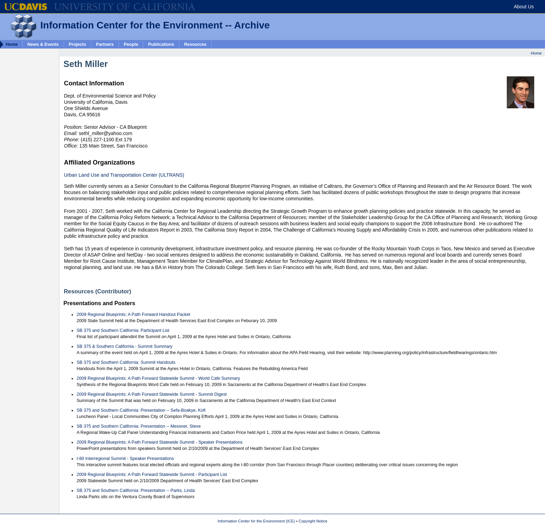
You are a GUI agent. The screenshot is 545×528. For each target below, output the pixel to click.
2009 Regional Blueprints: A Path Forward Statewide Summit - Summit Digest (151, 394)
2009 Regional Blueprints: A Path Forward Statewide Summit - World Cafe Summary (158, 378)
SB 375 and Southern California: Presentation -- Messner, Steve (138, 426)
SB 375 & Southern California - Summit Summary (124, 346)
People (131, 44)
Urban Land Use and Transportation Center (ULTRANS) (124, 175)
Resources (195, 44)
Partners (105, 44)
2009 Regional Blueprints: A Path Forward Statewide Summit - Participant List (151, 474)
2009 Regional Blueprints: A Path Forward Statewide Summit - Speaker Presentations (159, 442)
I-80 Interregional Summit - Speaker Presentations (125, 458)
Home (536, 53)
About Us (524, 6)
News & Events (43, 44)
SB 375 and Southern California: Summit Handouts (125, 362)
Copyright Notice (313, 521)
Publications (161, 44)
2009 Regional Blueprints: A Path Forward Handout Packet (133, 314)
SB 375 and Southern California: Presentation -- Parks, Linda (135, 490)
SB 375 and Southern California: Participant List (122, 330)
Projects (77, 44)
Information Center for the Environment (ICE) (256, 521)
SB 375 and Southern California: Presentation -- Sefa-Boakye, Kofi (140, 410)
